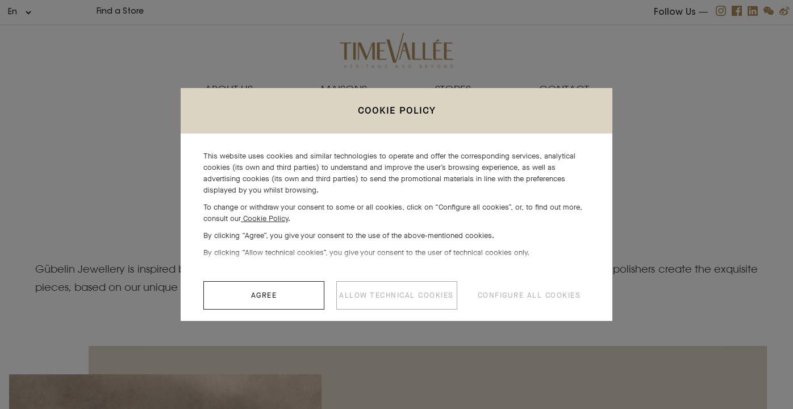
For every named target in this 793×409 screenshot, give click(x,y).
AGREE (264, 301)
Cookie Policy (264, 224)
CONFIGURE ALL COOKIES (529, 301)
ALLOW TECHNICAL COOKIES (396, 301)
